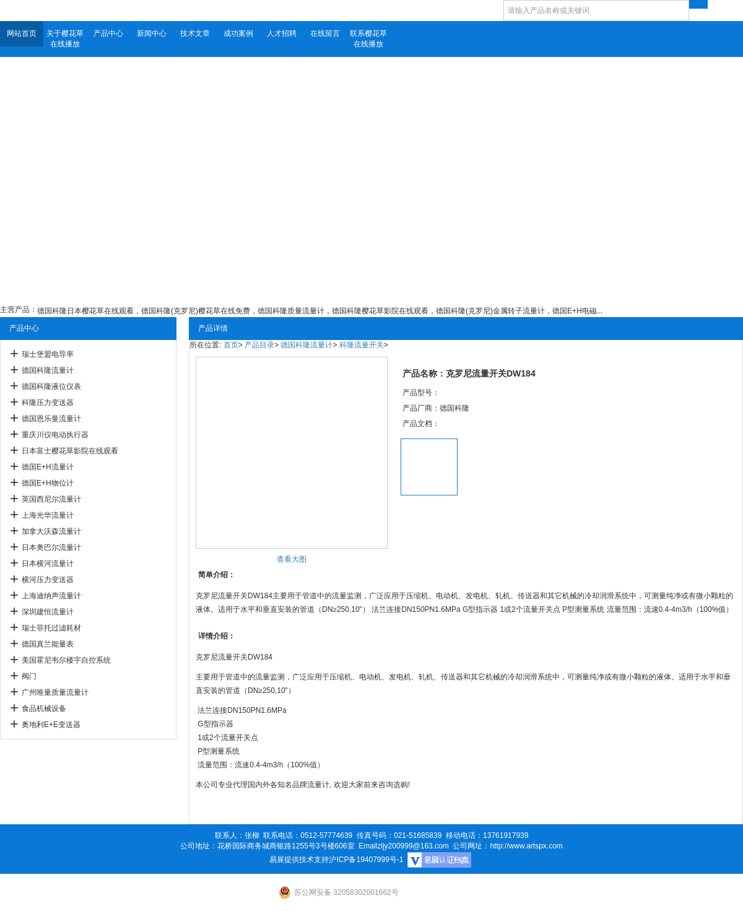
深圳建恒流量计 (48, 612)
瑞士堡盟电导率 (48, 354)
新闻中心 (152, 33)
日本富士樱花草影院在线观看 (70, 451)
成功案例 (238, 33)
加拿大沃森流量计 (51, 531)
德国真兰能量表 (48, 644)
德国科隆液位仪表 (51, 386)
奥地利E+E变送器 (51, 724)
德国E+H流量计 (48, 467)
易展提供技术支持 (299, 859)
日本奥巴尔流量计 (51, 547)
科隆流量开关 (361, 345)
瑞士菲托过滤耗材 (51, 628)
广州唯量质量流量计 (55, 692)
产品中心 (108, 33)
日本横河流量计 (48, 563)
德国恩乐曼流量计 (51, 418)
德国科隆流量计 (48, 370)
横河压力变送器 (48, 579)
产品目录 (259, 345)
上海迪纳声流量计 (51, 595)
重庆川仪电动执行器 (55, 434)
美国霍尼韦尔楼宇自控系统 (66, 660)
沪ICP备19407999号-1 (366, 859)
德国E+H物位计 (48, 483)
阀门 (29, 676)
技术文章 (195, 33)
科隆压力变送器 (48, 402)
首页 (231, 345)
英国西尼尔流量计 (51, 499)
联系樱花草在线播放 (368, 38)
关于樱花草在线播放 (65, 38)
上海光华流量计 (48, 515)
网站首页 (22, 33)
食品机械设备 (44, 708)
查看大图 (291, 559)
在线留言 (325, 33)
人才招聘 (282, 33)
